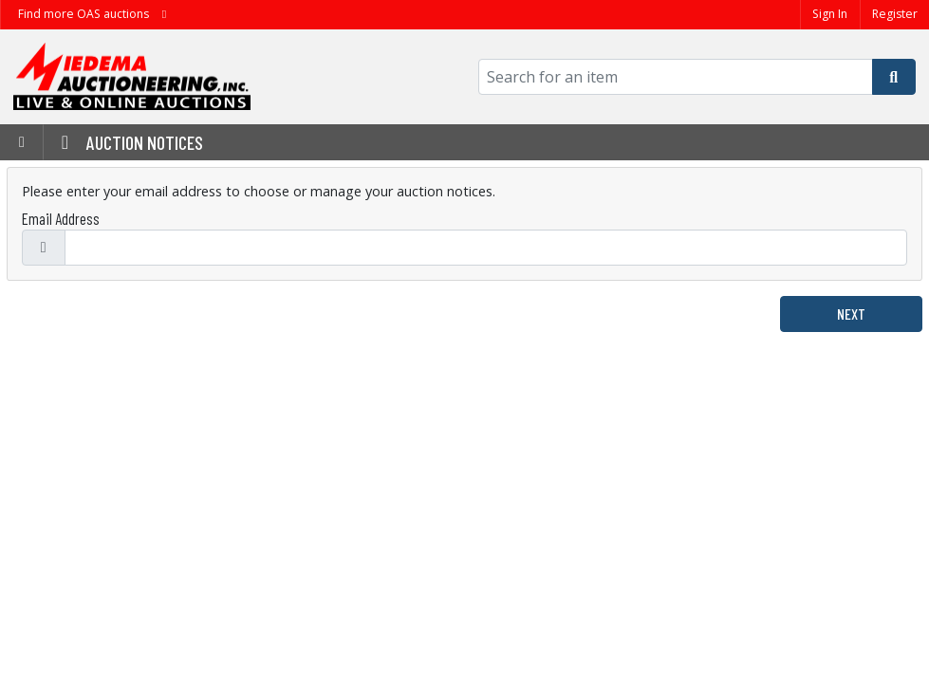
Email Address (61, 219)
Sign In (829, 14)
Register (895, 14)
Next (851, 314)
